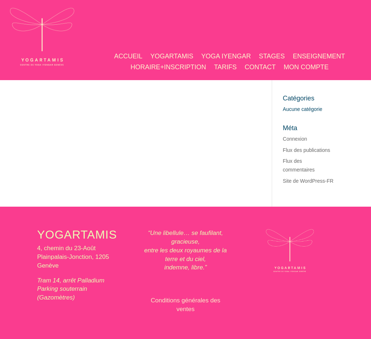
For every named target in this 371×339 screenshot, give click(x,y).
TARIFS (225, 68)
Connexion (295, 139)
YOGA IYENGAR (226, 57)
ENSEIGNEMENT (319, 57)
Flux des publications (306, 150)
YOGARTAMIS (171, 57)
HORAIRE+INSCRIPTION (168, 68)
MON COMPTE (306, 68)
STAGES (272, 57)
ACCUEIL (128, 57)
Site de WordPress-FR (308, 181)
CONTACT (260, 68)
